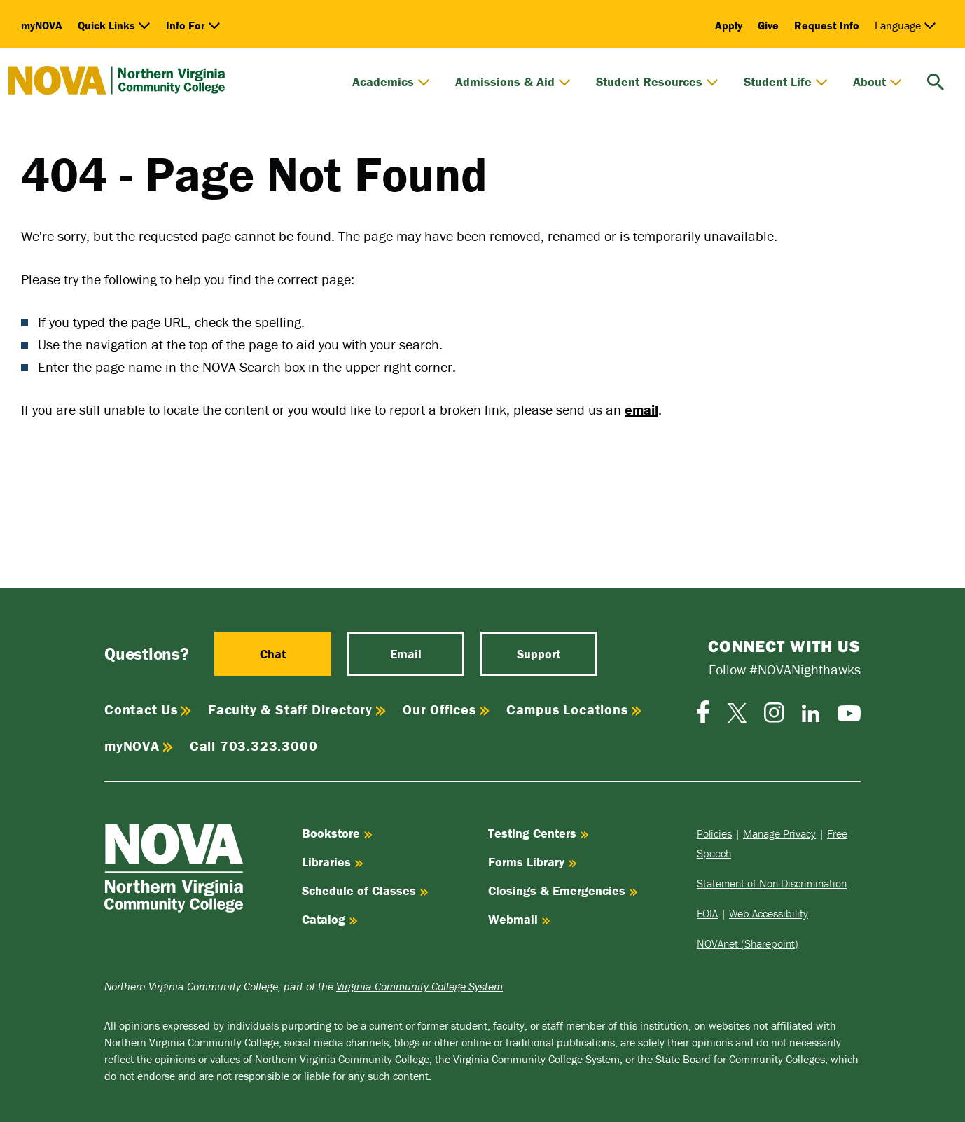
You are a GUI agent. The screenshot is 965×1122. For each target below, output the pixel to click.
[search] (936, 80)
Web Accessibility (768, 913)
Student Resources (657, 82)
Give (768, 25)
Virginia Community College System (419, 986)
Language (905, 25)
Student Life (786, 82)
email (641, 409)
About (877, 82)
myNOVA (41, 25)
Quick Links (114, 25)
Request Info (826, 25)
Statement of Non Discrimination (772, 883)
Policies (714, 833)
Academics (391, 82)
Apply (728, 25)
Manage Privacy (779, 833)
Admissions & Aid (513, 82)
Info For (193, 25)
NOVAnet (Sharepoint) (747, 943)
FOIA (707, 913)
